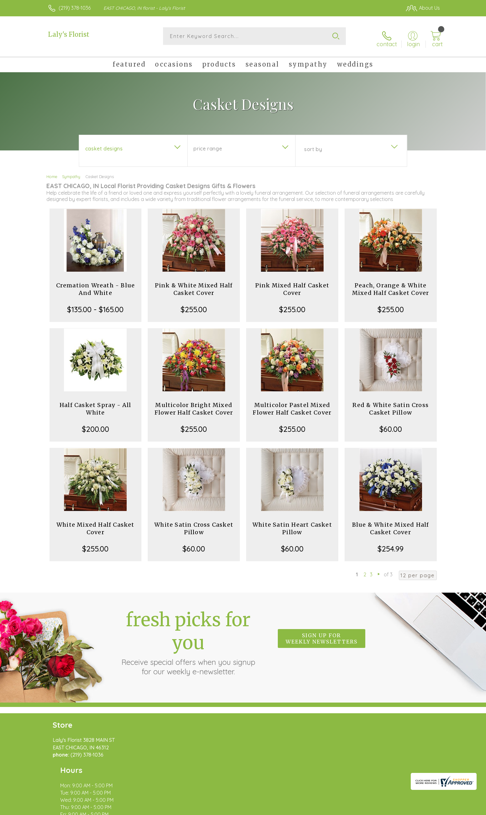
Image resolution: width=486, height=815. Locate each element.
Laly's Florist (68, 34)
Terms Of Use (302, 808)
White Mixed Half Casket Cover (95, 524)
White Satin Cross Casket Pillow (193, 524)
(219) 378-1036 (75, 8)
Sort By (313, 145)
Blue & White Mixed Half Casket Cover (390, 524)
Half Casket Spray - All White (95, 404)
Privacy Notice (340, 808)
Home (51, 172)
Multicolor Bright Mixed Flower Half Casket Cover (194, 404)
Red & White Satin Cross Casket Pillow (390, 404)
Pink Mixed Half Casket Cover (292, 284)
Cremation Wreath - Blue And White (95, 284)
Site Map (423, 808)
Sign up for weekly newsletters (321, 634)
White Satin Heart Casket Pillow (292, 524)
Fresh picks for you (188, 638)
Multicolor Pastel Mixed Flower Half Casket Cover (292, 404)
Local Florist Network (384, 808)
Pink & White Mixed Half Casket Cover (194, 284)
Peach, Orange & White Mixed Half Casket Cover (390, 284)
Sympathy (71, 172)
